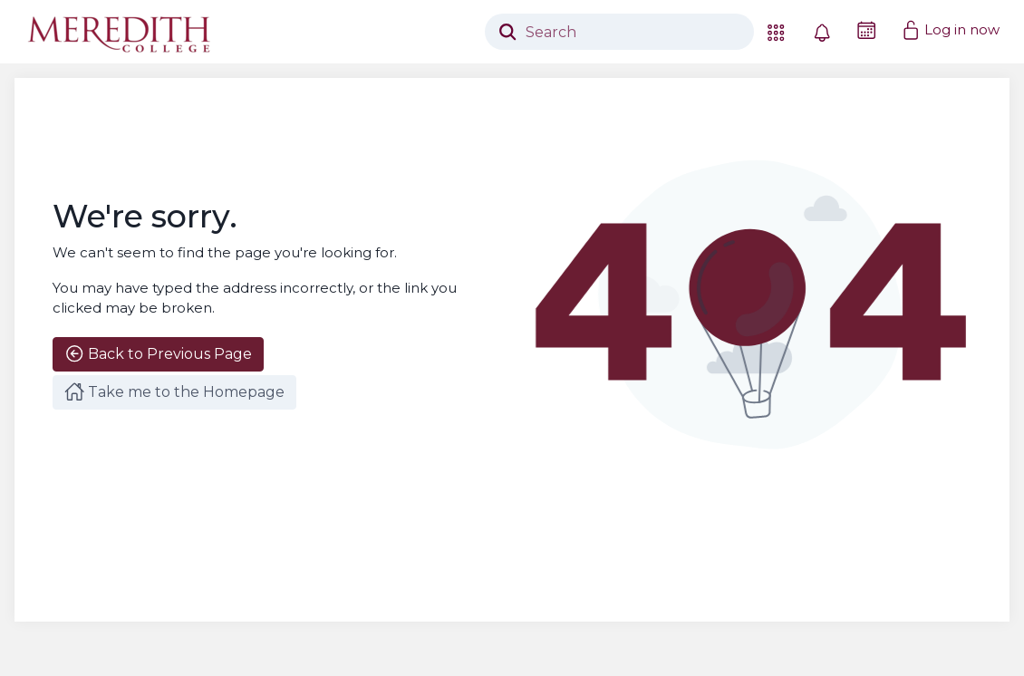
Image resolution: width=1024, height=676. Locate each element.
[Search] (619, 32)
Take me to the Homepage (174, 391)
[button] (775, 31)
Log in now (950, 30)
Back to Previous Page (158, 353)
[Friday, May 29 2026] (866, 30)
